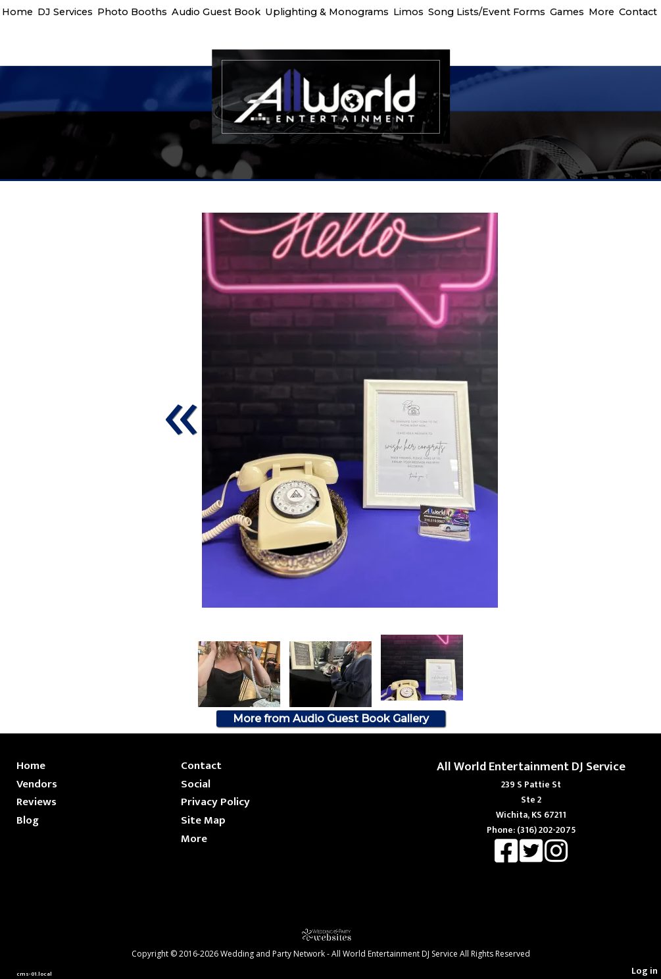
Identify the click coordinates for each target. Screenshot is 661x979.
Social (195, 783)
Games (567, 12)
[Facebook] (507, 857)
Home (17, 12)
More (601, 12)
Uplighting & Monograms (327, 12)
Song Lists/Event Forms (486, 12)
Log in (644, 971)
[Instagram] (556, 857)
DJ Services (65, 12)
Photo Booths (132, 12)
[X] (532, 857)
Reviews (36, 801)
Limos (408, 12)
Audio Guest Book (216, 12)
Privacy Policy (215, 801)
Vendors (36, 783)
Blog (27, 820)
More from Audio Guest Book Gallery (331, 718)
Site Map (203, 820)
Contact (638, 12)
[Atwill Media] (331, 934)
